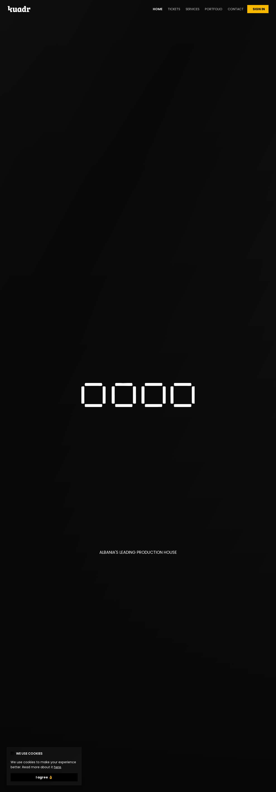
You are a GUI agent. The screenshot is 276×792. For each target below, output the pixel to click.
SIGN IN (258, 9)
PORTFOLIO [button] (213, 9)
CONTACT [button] (236, 9)
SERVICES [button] (192, 9)
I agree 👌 (44, 777)
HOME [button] (157, 9)
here (57, 767)
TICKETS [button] (174, 9)
